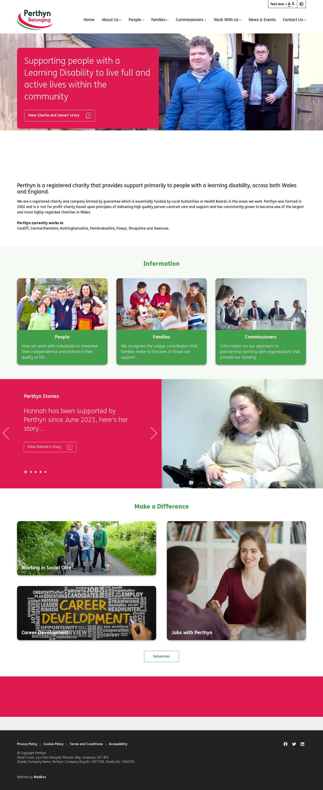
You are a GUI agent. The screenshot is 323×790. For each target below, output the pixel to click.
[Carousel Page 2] (29, 472)
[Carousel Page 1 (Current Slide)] (24, 472)
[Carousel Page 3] (34, 472)
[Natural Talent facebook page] (286, 744)
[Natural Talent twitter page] (294, 744)
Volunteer (161, 656)
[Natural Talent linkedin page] (302, 744)
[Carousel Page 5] (44, 472)
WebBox (40, 777)
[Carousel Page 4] (39, 472)
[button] (112, 20)
